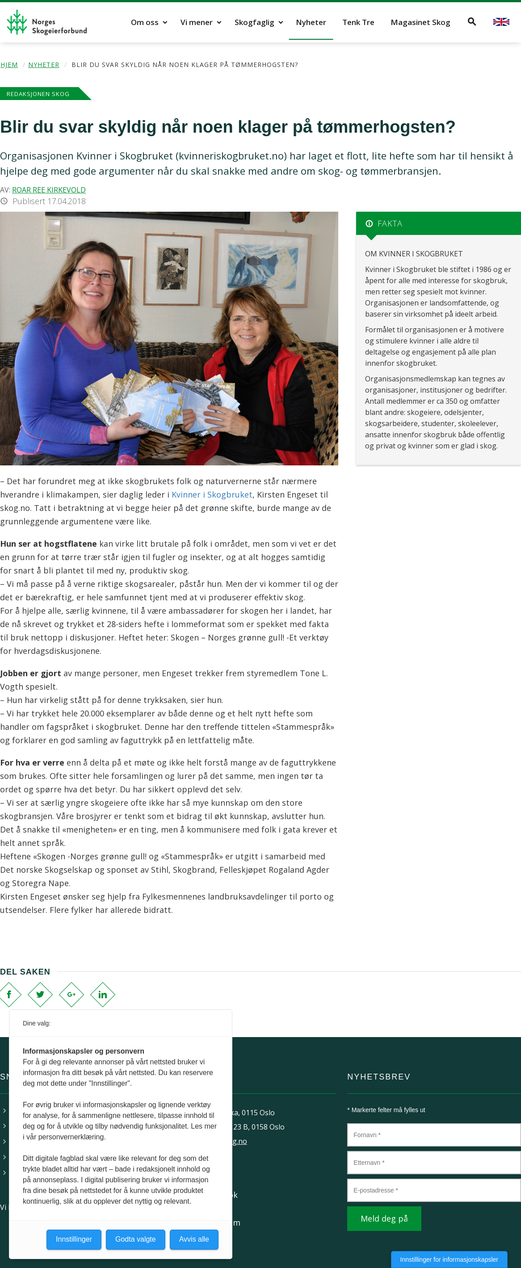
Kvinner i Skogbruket (212, 494)
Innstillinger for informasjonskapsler (449, 1259)
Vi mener (197, 22)
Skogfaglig (254, 22)
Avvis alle (194, 1239)
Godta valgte (135, 1239)
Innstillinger (74, 1239)
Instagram (220, 1222)
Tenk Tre (358, 22)
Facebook (219, 1194)
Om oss (145, 22)
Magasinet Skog (420, 22)
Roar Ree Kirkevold (49, 190)
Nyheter (311, 22)
